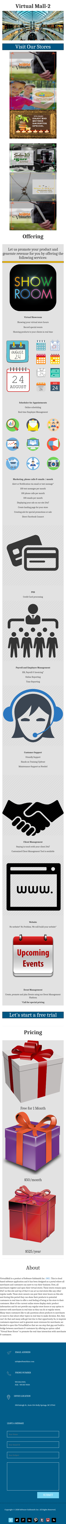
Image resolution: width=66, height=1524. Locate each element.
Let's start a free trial (33, 1015)
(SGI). (48, 1278)
